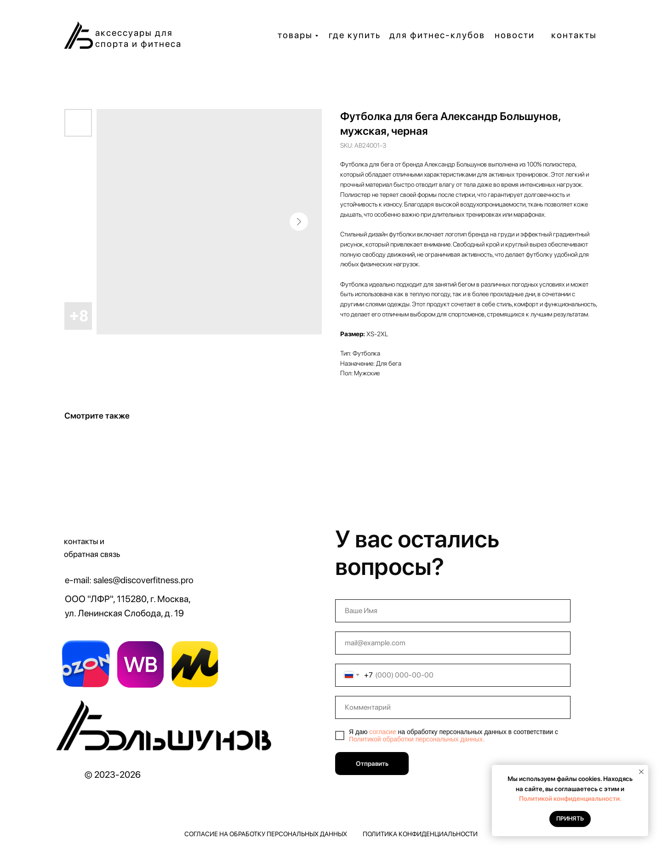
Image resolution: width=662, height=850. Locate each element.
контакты (574, 34)
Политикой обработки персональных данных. (417, 739)
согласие (382, 731)
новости (515, 34)
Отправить (372, 763)
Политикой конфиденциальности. (570, 798)
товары (295, 34)
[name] (453, 610)
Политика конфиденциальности (420, 834)
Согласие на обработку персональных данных (265, 834)
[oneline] (453, 707)
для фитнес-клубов (437, 34)
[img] (166, 729)
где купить (355, 34)
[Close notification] (641, 771)
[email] (453, 643)
